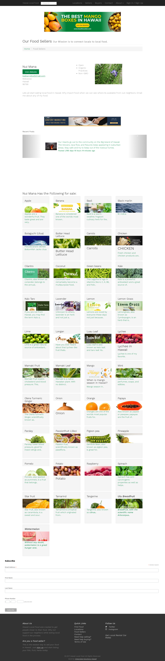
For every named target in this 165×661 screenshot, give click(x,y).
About (119, 3)
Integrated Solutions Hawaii (86, 659)
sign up (40, 647)
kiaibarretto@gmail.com (34, 76)
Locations (78, 629)
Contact (78, 634)
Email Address (10, 567)
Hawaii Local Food (31, 3)
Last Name (8, 588)
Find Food (78, 627)
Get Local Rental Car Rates (115, 636)
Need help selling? (82, 637)
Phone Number (10, 598)
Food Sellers (80, 632)
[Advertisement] (86, 172)
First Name (9, 577)
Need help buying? (82, 639)
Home (27, 49)
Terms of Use (80, 641)
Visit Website (31, 72)
